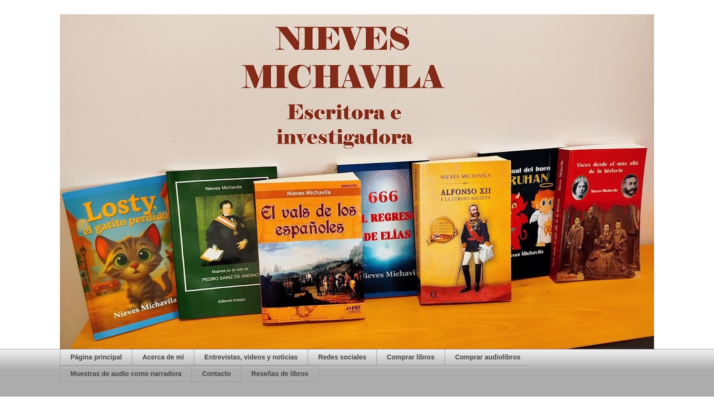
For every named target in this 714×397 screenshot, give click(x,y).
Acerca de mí (163, 357)
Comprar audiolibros (488, 357)
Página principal (96, 357)
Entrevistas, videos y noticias (251, 357)
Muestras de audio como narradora (125, 374)
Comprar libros (411, 357)
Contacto (216, 374)
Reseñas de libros (279, 374)
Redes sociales (342, 357)
